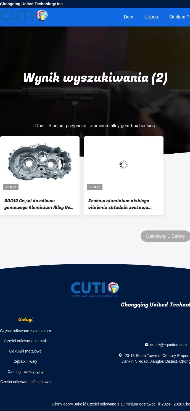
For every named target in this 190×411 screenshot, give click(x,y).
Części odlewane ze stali (25, 341)
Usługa (151, 17)
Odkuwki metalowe (25, 351)
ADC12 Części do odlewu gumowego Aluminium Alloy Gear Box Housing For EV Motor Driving (39, 204)
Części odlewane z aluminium (25, 331)
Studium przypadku (67, 125)
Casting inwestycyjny (25, 371)
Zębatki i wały (25, 361)
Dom (128, 17)
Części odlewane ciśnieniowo (25, 382)
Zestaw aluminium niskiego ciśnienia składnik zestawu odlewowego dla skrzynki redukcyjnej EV (118, 204)
